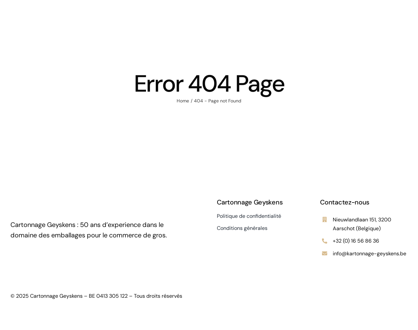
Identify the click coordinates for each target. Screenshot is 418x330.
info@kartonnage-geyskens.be (369, 253)
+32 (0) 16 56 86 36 (356, 240)
